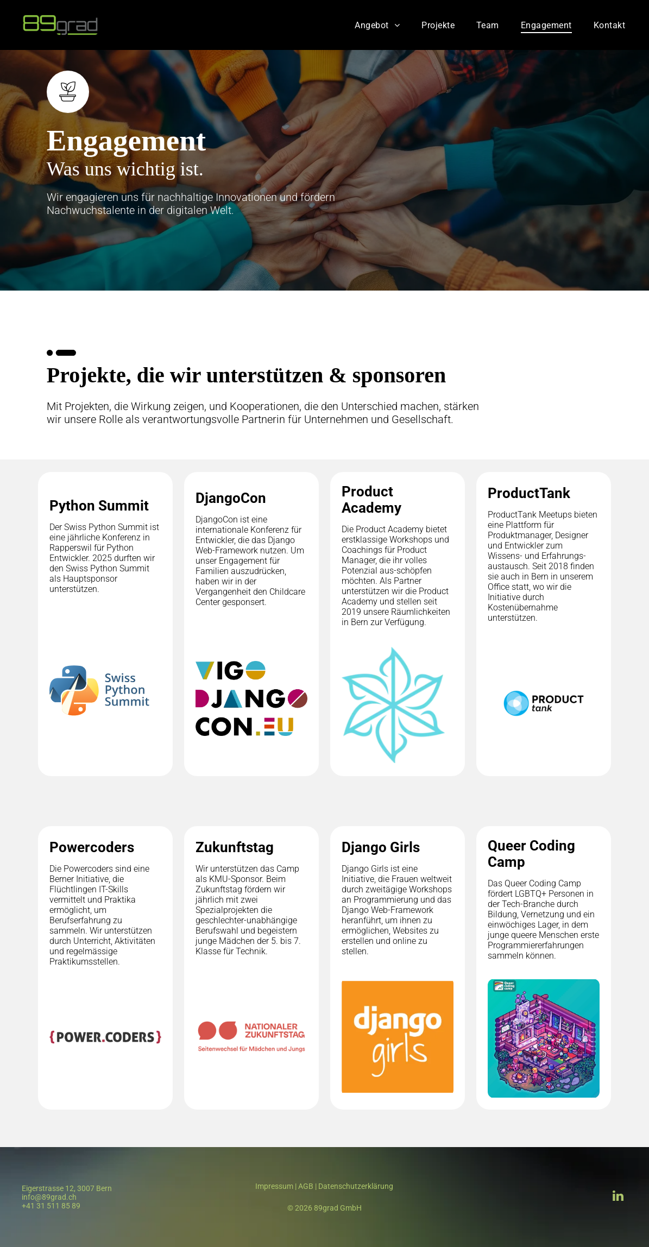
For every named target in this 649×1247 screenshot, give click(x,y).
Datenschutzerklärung (355, 1186)
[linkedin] (617, 1197)
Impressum (274, 1186)
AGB (305, 1186)
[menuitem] (377, 25)
